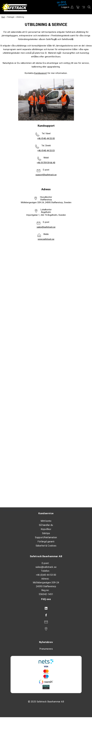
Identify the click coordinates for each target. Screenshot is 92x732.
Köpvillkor (46, 529)
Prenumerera (46, 648)
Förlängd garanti (46, 541)
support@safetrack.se (46, 174)
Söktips (46, 533)
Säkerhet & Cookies (46, 545)
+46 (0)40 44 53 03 (46, 150)
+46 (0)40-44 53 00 (46, 138)
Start (3, 17)
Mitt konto (46, 521)
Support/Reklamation (46, 537)
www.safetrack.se (46, 239)
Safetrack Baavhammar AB (46, 556)
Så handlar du (46, 525)
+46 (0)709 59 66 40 (46, 162)
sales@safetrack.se (46, 227)
